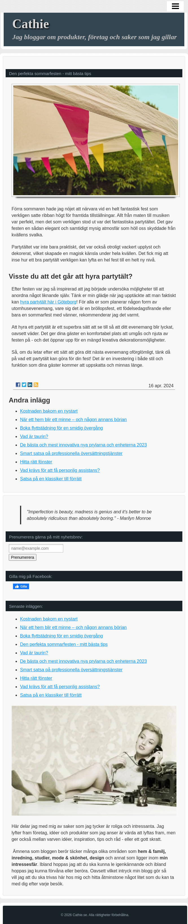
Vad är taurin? (34, 436)
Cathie (30, 24)
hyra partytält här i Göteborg (48, 302)
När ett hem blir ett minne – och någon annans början (73, 419)
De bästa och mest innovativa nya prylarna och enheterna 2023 (83, 445)
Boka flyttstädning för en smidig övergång (61, 428)
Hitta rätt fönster (36, 461)
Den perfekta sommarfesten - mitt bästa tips (64, 644)
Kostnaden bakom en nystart (49, 411)
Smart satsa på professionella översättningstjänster (71, 453)
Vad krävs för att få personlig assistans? (60, 470)
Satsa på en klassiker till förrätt (51, 478)
